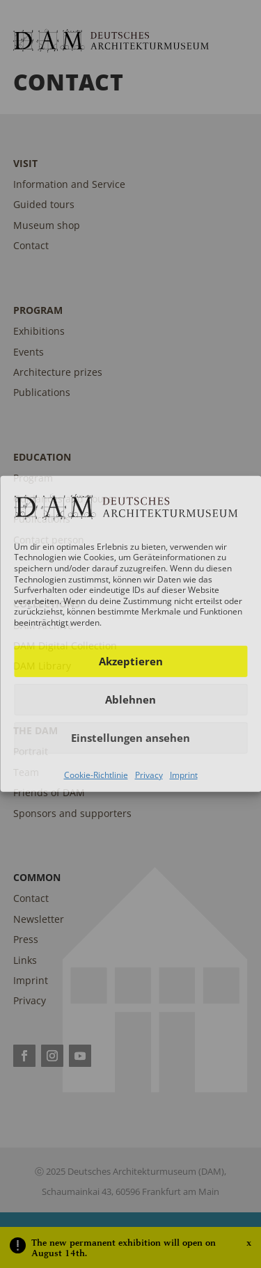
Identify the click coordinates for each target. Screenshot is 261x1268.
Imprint (184, 774)
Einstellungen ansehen (130, 738)
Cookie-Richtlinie (96, 774)
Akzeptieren (131, 661)
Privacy (149, 774)
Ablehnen (130, 699)
